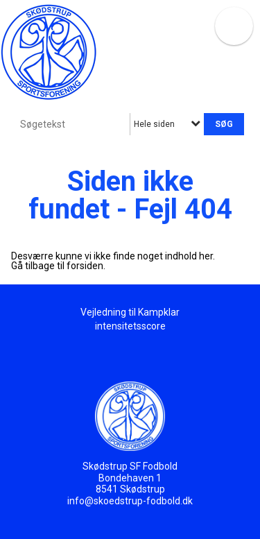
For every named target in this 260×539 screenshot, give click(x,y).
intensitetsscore (130, 326)
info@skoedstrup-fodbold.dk (130, 500)
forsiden (85, 265)
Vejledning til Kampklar (130, 312)
